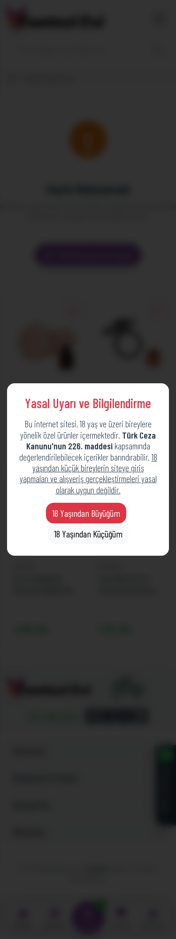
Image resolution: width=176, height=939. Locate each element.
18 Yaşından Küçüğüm (88, 533)
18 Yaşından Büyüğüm (86, 513)
